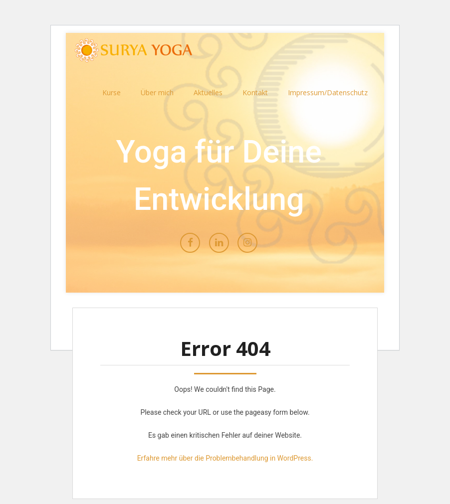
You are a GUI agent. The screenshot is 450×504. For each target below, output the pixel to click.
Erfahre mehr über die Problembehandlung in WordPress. (225, 458)
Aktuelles (208, 92)
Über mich (157, 92)
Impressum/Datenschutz (328, 92)
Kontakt (255, 92)
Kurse (111, 92)
